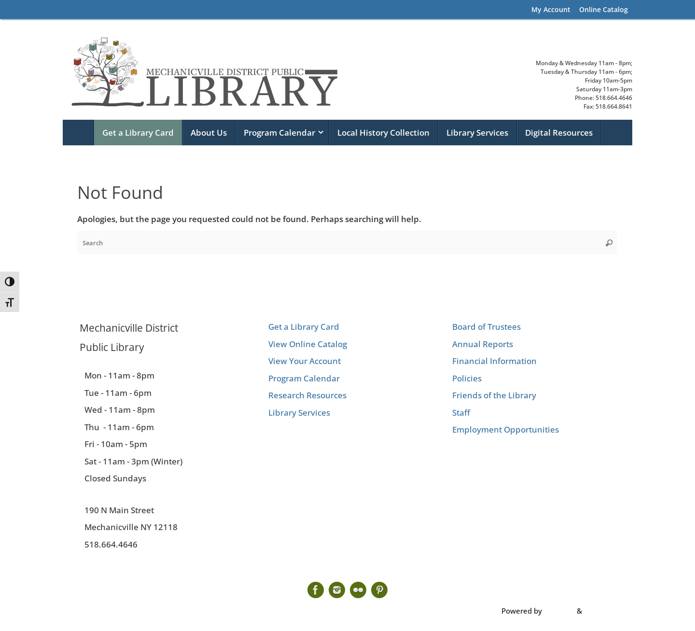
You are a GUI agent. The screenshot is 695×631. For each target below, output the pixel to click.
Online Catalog (603, 9)
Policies (467, 378)
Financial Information (494, 360)
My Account (550, 9)
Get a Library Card (303, 326)
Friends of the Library (494, 395)
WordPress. (603, 611)
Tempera (559, 611)
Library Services (299, 412)
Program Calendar (304, 378)
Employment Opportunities (505, 429)
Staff (461, 412)
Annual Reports (482, 344)
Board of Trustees (486, 326)
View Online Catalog (307, 344)
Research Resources (307, 395)
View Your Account (304, 360)
